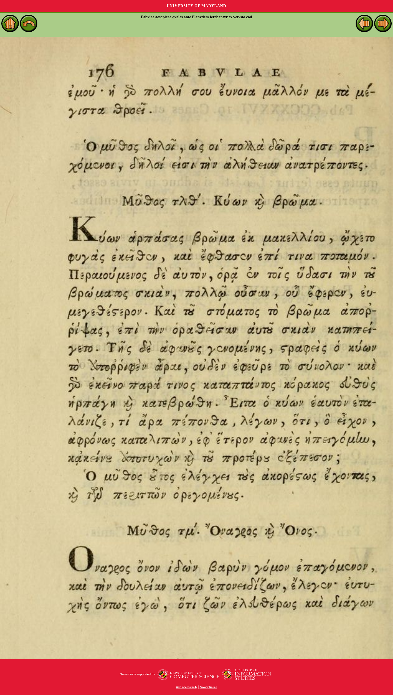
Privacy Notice (208, 687)
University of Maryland (196, 6)
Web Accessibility (186, 687)
